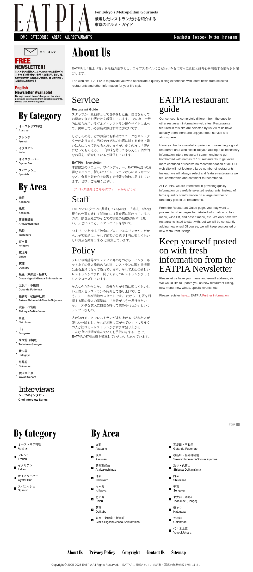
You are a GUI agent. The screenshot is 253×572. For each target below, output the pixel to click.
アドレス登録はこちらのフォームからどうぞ (105, 189)
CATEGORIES (39, 37)
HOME (23, 37)
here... (185, 295)
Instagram (229, 37)
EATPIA (87, 564)
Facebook (199, 37)
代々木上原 (27, 375)
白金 (25, 320)
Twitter (214, 37)
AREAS (56, 37)
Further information (215, 295)
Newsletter (182, 37)
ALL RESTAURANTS (78, 37)
